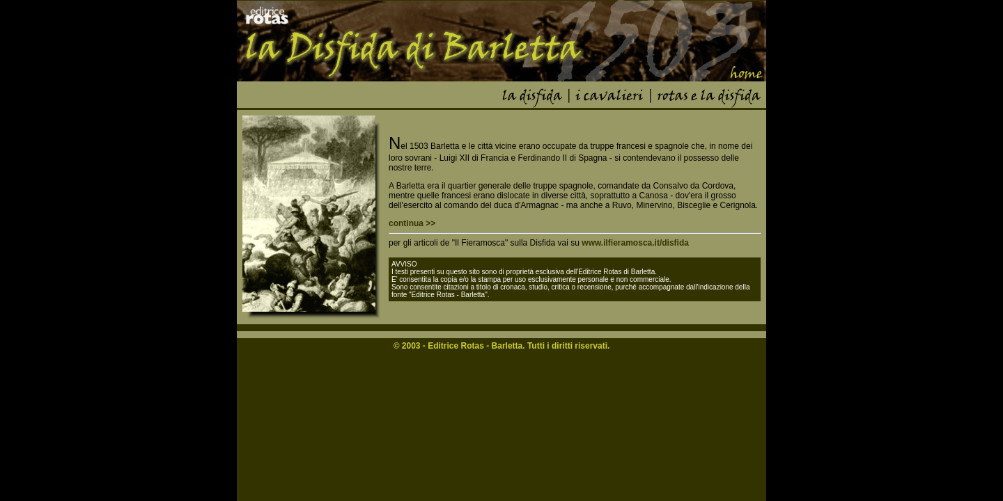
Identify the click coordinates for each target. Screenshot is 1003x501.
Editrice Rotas (456, 346)
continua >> (412, 223)
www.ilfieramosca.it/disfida (635, 243)
